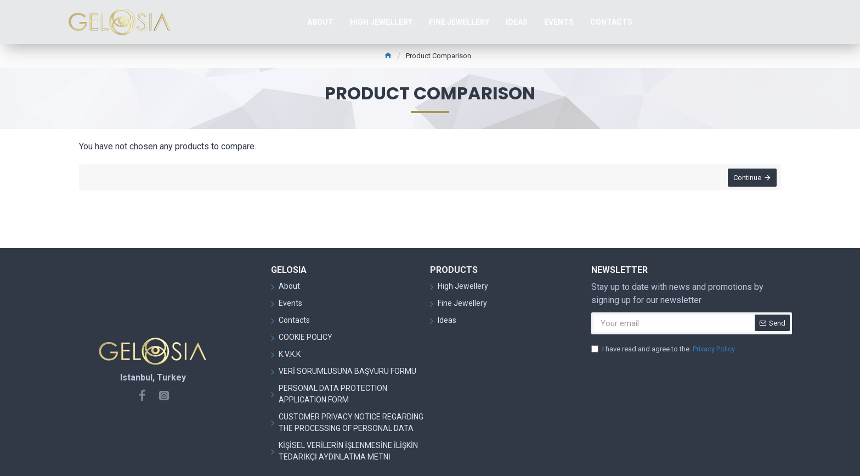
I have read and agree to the (664, 349)
